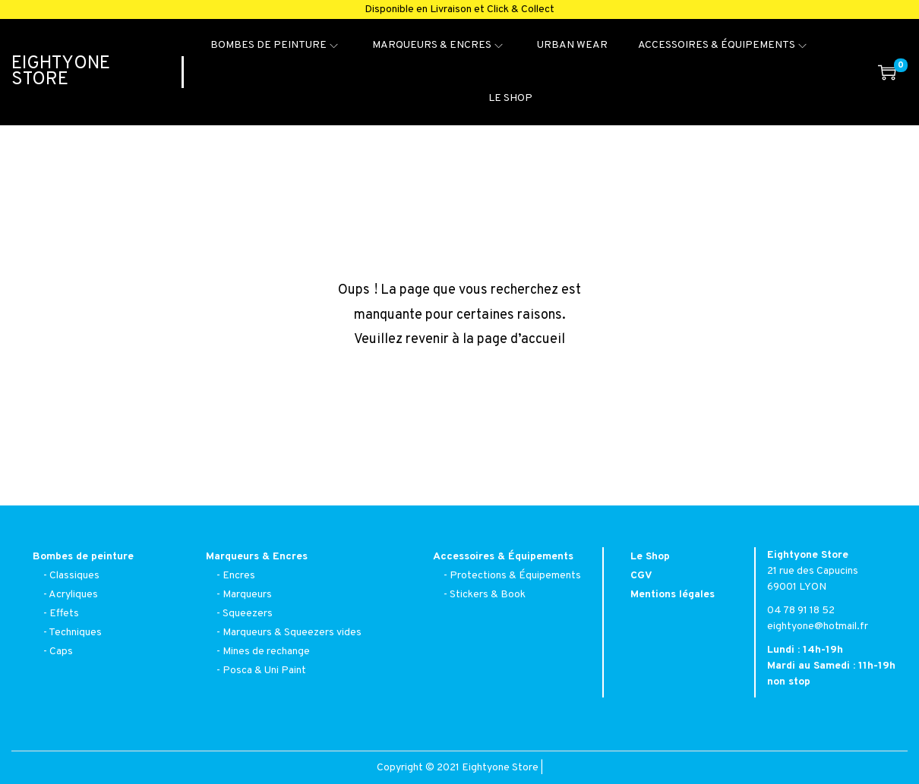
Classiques (74, 575)
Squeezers (248, 613)
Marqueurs (247, 594)
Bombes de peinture (83, 556)
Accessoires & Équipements (503, 556)
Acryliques (73, 594)
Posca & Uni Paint (264, 670)
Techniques (75, 632)
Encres (239, 575)
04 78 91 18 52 (801, 610)
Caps (61, 651)
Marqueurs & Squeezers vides (292, 632)
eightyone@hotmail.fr (817, 626)
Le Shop (650, 556)
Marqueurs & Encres (257, 556)
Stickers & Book (488, 594)
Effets (64, 613)
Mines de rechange (266, 651)
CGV (641, 575)
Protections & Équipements (515, 575)
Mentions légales (672, 594)
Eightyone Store (60, 71)
